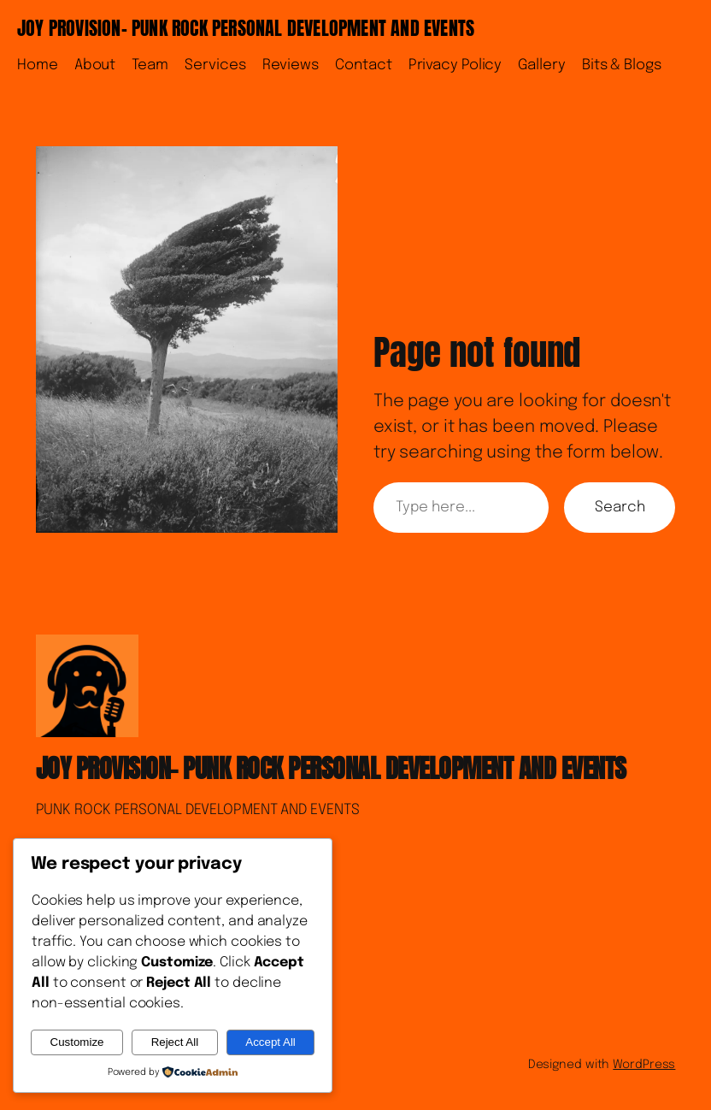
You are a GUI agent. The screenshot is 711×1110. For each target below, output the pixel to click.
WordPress (644, 1065)
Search (619, 507)
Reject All (175, 1042)
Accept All (270, 1042)
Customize (77, 1042)
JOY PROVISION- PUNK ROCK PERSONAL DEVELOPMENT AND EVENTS (245, 28)
